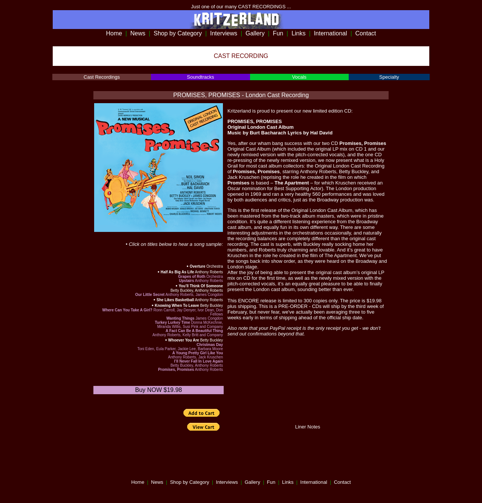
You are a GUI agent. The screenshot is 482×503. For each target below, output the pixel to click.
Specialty (389, 77)
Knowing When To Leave (177, 305)
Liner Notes (307, 427)
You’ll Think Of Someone (200, 286)
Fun (278, 33)
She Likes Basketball (175, 300)
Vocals (299, 77)
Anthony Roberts (208, 272)
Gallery (255, 33)
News (137, 33)
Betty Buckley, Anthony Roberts (197, 290)
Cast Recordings (102, 77)
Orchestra (214, 266)
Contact (365, 33)
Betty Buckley (211, 305)
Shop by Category (178, 33)
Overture (198, 266)
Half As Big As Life (177, 272)
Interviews (223, 33)
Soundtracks (200, 77)
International (330, 33)
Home (114, 33)
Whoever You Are (183, 340)
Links (298, 33)
